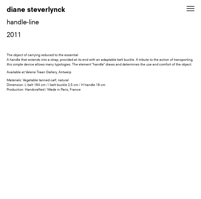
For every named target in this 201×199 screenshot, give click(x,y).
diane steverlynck (36, 9)
